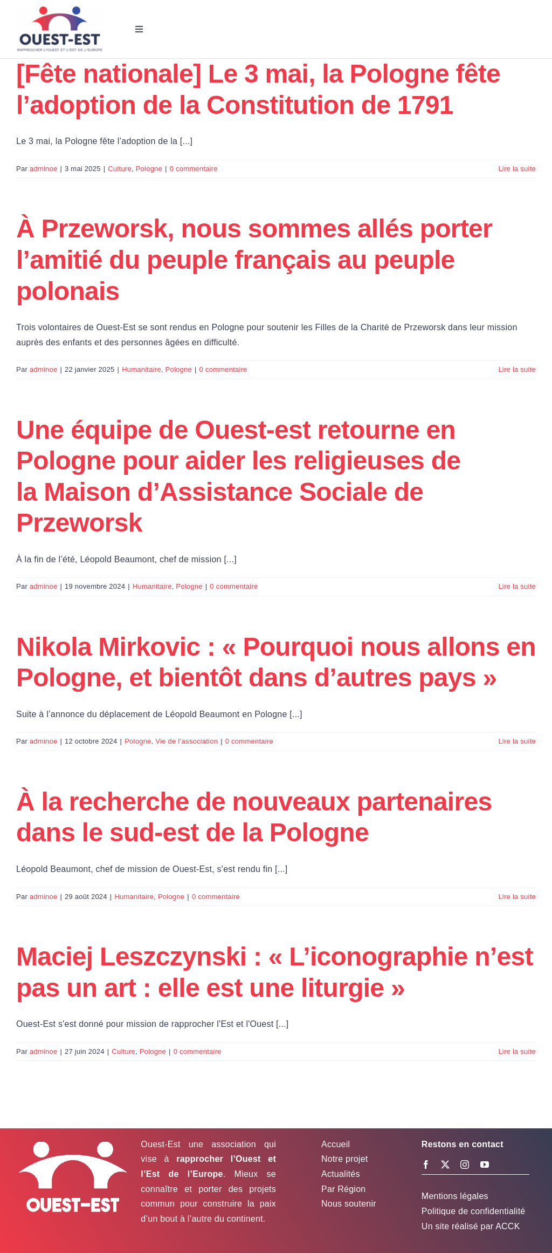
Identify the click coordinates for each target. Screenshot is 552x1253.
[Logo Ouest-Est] (60, 9)
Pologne (149, 169)
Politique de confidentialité (474, 1211)
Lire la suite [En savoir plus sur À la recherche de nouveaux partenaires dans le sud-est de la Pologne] (517, 897)
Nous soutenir (348, 1203)
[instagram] (464, 1164)
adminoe (44, 169)
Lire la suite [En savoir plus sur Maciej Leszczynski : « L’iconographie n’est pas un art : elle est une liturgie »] (517, 1051)
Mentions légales (455, 1196)
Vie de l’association (186, 741)
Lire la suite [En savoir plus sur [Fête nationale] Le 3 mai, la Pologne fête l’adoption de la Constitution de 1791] (517, 169)
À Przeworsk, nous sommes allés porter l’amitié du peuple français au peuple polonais (254, 259)
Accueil (335, 1144)
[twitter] (445, 1164)
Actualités (340, 1174)
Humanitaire (141, 369)
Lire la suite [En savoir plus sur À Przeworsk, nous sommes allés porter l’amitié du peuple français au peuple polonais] (517, 369)
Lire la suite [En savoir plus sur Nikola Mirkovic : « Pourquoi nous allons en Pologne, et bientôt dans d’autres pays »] (517, 741)
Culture (120, 169)
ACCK (507, 1226)
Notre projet (344, 1158)
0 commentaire (194, 169)
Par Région (343, 1189)
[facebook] (426, 1164)
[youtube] (484, 1164)
